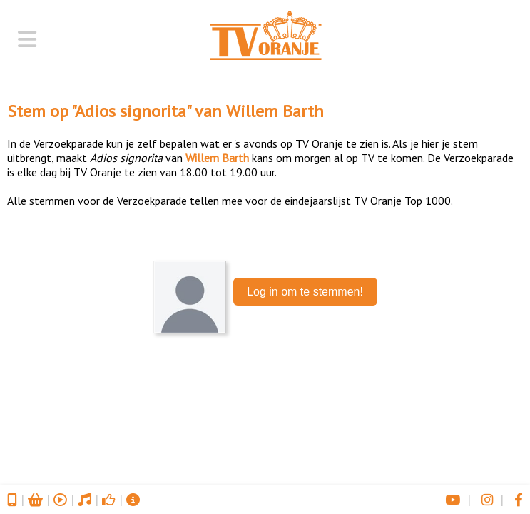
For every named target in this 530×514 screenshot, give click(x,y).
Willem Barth (275, 111)
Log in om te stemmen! (305, 292)
